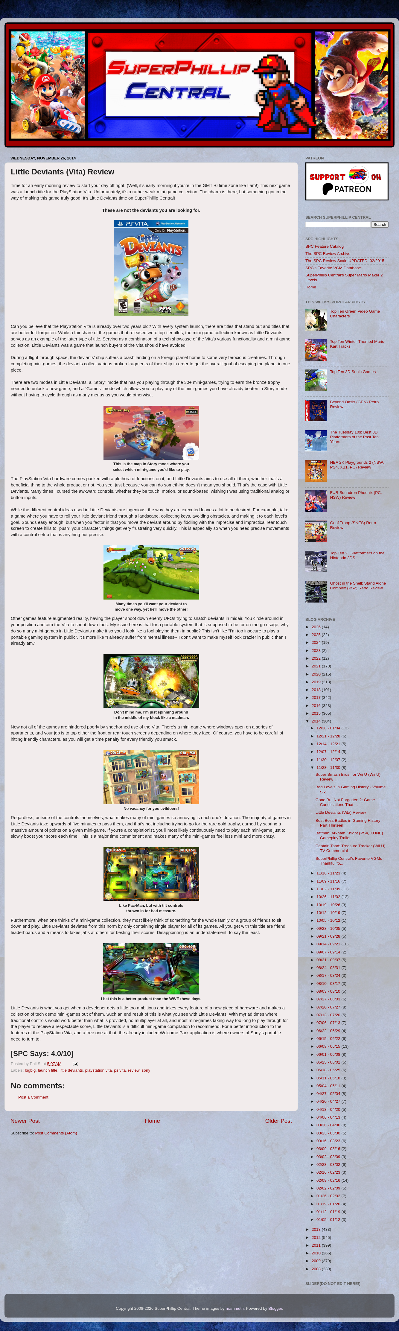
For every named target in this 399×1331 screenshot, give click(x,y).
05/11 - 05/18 (328, 1078)
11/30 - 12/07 (328, 759)
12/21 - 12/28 (328, 736)
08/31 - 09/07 (328, 960)
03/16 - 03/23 (328, 1141)
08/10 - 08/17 (328, 983)
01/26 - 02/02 (328, 1196)
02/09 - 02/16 (328, 1180)
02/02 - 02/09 (328, 1188)
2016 (317, 705)
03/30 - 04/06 (328, 1125)
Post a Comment (33, 1097)
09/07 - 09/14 (328, 952)
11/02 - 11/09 (328, 889)
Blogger (275, 1308)
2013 (317, 1229)
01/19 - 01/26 (328, 1204)
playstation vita (98, 1070)
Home (152, 1121)
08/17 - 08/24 (328, 975)
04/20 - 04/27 (328, 1101)
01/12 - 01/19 (328, 1212)
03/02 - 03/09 (328, 1156)
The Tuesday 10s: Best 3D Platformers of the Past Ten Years (354, 437)
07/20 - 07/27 (328, 1007)
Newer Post (25, 1121)
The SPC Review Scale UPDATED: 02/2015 (344, 260)
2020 (317, 674)
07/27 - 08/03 (328, 999)
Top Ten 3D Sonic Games (353, 371)
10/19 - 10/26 (328, 905)
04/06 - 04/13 (328, 1117)
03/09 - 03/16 (328, 1148)
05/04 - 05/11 (328, 1086)
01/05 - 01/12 (328, 1219)
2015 (317, 713)
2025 (317, 634)
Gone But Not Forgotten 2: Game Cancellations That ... (345, 802)
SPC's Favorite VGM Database (333, 268)
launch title (47, 1070)
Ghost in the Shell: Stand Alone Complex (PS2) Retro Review (358, 585)
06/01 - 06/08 (328, 1054)
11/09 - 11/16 (328, 881)
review (133, 1070)
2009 (317, 1261)
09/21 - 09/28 (328, 936)
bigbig (30, 1070)
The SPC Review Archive (328, 253)
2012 (317, 1237)
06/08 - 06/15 (328, 1046)
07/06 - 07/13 (328, 1022)
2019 (317, 682)
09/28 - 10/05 (328, 928)
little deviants (71, 1070)
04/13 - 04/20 (328, 1109)
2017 (317, 697)
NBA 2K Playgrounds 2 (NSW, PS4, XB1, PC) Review (357, 464)
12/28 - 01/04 (328, 728)
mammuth (235, 1308)
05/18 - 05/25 (328, 1070)
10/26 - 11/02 (328, 897)
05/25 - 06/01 (328, 1062)
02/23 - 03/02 (328, 1164)
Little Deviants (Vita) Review (341, 812)
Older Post (278, 1121)
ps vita (120, 1070)
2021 (317, 666)
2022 (317, 658)
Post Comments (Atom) (56, 1133)
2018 (317, 689)
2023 (317, 650)
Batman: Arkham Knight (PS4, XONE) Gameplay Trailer (349, 835)
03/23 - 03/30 (328, 1133)
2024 (317, 642)
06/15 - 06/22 (328, 1038)
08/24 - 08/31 (328, 967)
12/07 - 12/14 (328, 751)
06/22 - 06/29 (328, 1031)
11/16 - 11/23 (328, 873)
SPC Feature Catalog (324, 246)
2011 (317, 1245)
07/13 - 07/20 (328, 1015)
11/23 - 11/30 (328, 767)
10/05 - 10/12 (328, 920)
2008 (317, 1269)
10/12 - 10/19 (328, 912)
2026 (317, 627)
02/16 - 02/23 (328, 1172)
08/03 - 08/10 (328, 991)
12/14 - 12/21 (328, 744)
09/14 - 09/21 (328, 944)
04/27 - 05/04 (328, 1093)
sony (146, 1070)
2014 (317, 721)
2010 (317, 1253)
